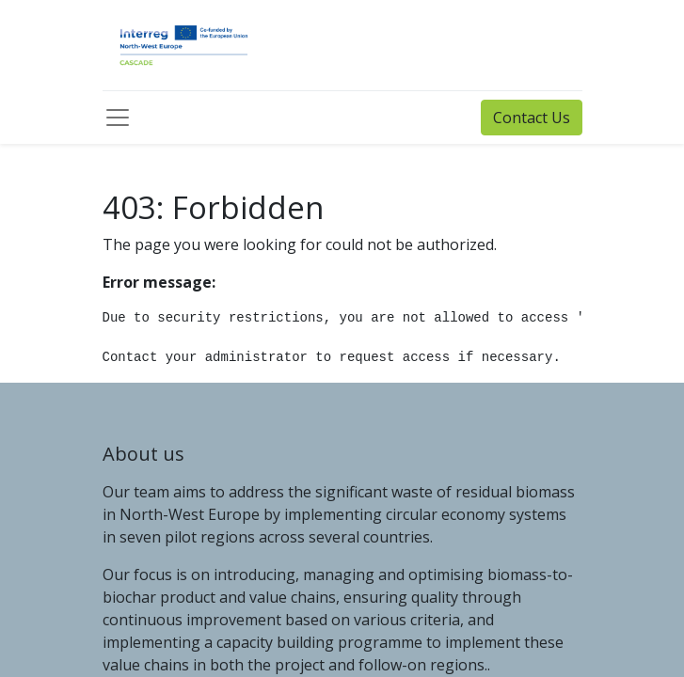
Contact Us (531, 117)
